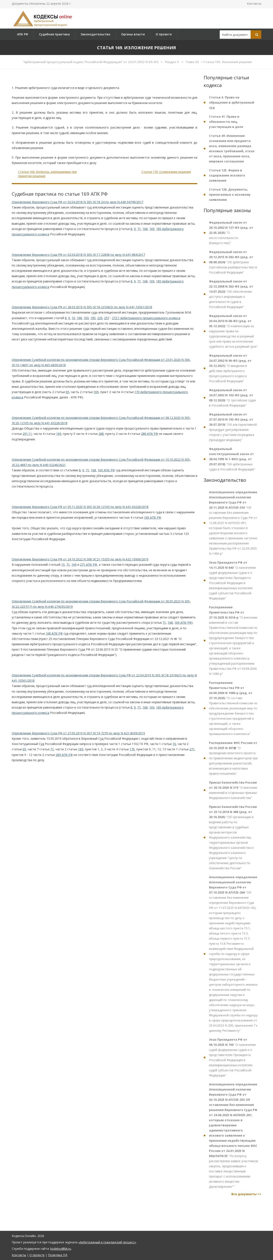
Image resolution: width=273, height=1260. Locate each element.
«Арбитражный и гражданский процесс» (107, 1242)
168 (145, 229)
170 (132, 749)
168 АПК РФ (54, 633)
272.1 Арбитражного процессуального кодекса (146, 318)
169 (151, 229)
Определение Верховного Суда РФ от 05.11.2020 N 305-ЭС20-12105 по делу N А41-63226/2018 (80, 507)
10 (73, 318)
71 (139, 229)
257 (106, 318)
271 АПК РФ (88, 565)
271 (192, 749)
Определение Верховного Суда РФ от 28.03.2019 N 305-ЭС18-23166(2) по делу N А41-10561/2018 (82, 307)
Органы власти (133, 34)
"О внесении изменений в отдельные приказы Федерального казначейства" (233, 790)
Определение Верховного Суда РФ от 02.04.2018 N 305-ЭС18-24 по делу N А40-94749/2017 (77, 202)
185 (93, 318)
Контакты (254, 3)
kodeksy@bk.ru (60, 1249)
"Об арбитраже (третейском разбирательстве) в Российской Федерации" (233, 262)
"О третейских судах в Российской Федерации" (232, 397)
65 (67, 392)
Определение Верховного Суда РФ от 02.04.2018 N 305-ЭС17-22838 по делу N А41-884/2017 (78, 255)
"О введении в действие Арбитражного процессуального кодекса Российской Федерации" (230, 368)
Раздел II (172, 62)
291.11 (27, 434)
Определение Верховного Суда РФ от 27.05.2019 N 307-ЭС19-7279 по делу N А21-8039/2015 (78, 733)
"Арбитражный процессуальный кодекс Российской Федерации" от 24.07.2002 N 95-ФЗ (91, 62)
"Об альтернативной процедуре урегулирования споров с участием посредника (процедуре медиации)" (233, 427)
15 (63, 565)
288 (101, 434)
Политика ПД (57, 1255)
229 (99, 318)
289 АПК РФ (64, 755)
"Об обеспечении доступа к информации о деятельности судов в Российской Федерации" (231, 294)
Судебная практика (54, 34)
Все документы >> (246, 1194)
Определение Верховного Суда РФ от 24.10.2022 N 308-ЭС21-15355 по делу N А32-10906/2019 (80, 559)
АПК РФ (22, 34)
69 (24, 749)
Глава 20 (193, 62)
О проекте (164, 34)
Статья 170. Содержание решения (166, 172)
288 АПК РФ (149, 434)
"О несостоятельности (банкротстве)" (231, 232)
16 (174, 744)
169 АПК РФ (106, 470)
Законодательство (95, 34)
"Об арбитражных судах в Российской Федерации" (232, 459)
